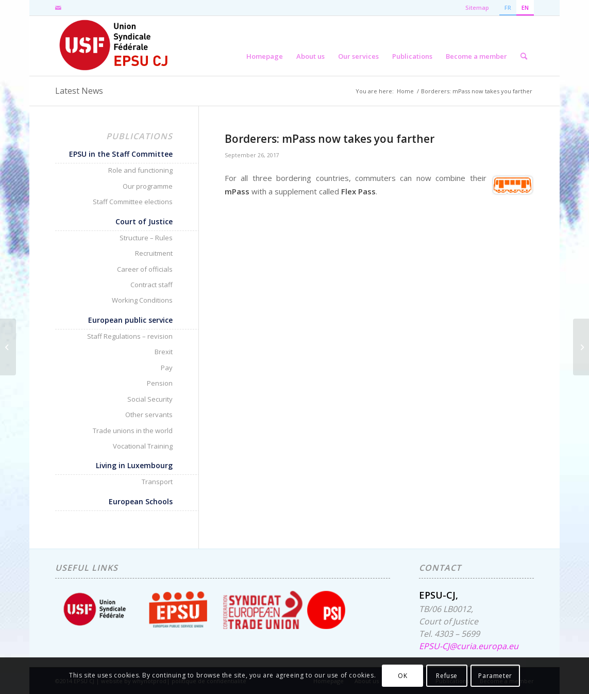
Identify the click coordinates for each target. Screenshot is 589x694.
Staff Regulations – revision (130, 336)
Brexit (164, 351)
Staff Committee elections (133, 201)
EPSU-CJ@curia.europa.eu (468, 646)
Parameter (495, 675)
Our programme (148, 186)
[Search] (524, 46)
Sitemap (477, 7)
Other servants (149, 414)
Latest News (79, 90)
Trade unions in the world (133, 430)
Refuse (447, 675)
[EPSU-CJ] (114, 46)
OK (402, 675)
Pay (167, 367)
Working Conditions (142, 300)
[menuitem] (265, 46)
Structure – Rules (146, 237)
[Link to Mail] (58, 7)
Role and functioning (140, 170)
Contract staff (151, 284)
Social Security (150, 399)
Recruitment (154, 253)
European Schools (141, 501)
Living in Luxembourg (134, 465)
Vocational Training (143, 446)
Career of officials (145, 269)
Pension (160, 383)
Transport (157, 481)
